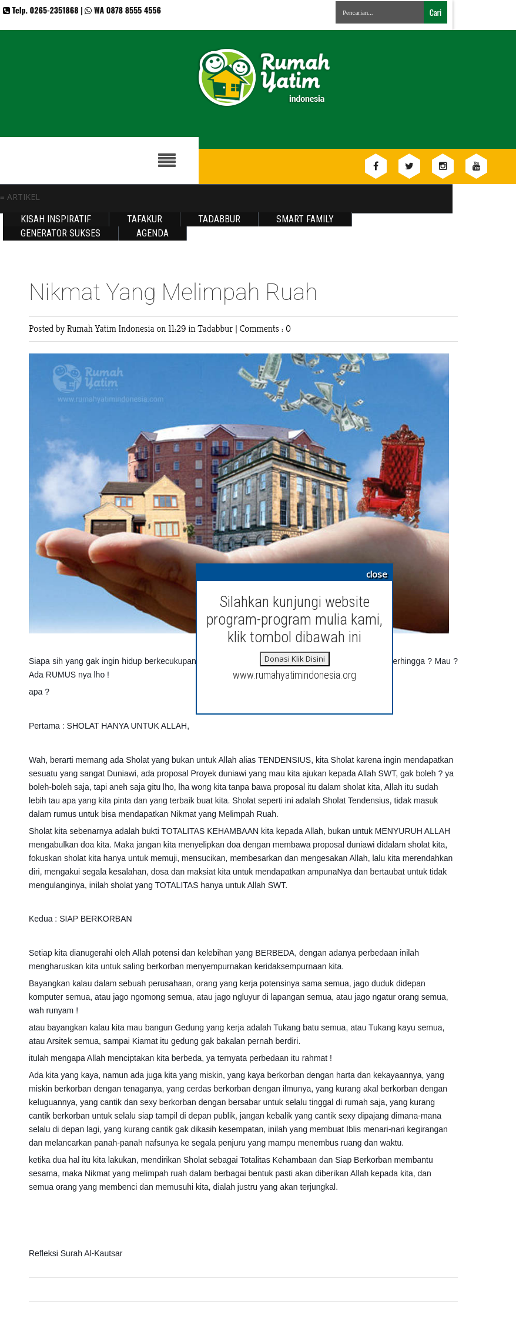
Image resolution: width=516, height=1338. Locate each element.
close (376, 574)
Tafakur (144, 219)
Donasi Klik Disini (294, 658)
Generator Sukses (60, 233)
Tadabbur (219, 219)
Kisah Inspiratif (56, 219)
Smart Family (305, 219)
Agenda (152, 233)
